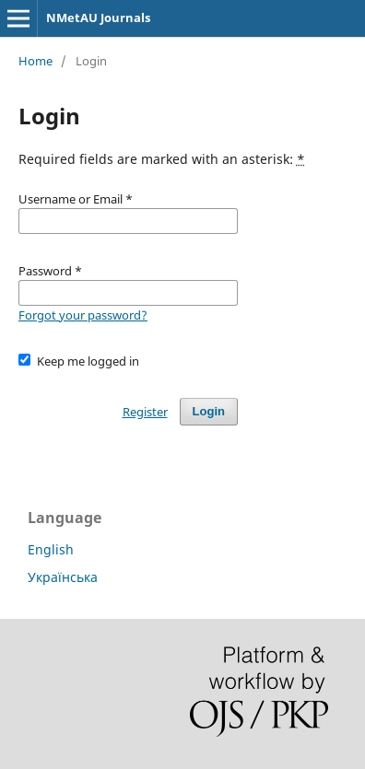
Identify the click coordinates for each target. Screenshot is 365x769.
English (51, 549)
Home (35, 60)
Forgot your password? (82, 315)
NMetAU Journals (98, 17)
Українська (63, 577)
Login (209, 411)
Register (145, 411)
